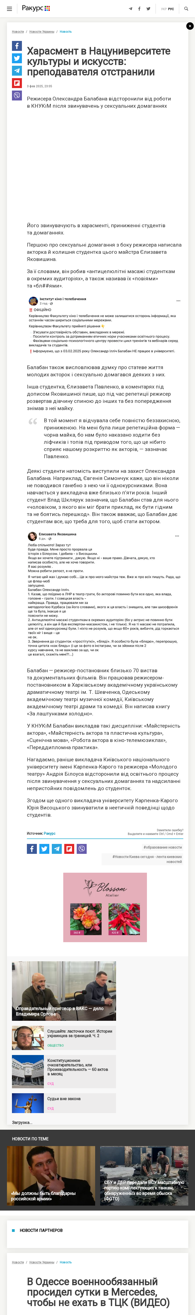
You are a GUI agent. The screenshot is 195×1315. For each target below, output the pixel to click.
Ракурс (49, 833)
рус (171, 9)
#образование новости (162, 847)
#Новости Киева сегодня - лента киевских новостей (147, 859)
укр (164, 9)
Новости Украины (41, 31)
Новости (18, 31)
